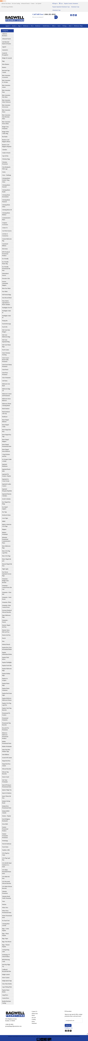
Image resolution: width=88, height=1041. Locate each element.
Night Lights (5, 569)
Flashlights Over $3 (7, 307)
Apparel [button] (7, 25)
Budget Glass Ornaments (5, 127)
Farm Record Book (7, 297)
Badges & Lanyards (7, 58)
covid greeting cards (5, 950)
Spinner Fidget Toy (7, 790)
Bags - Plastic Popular (5, 934)
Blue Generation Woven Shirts (6, 122)
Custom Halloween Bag (7, 239)
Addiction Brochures (4, 34)
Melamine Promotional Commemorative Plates (6, 540)
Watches (4, 904)
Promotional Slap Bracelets (6, 724)
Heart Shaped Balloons (5, 420)
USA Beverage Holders (7, 6)
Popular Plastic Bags (5, 684)
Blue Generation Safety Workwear (6, 101)
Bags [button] (19, 25)
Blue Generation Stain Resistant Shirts (6, 116)
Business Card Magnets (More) (6, 140)
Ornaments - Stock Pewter (6, 598)
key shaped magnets (5, 507)
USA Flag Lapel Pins (6, 859)
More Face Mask (6, 288)
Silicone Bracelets (6, 768)
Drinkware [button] (25, 25)
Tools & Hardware (6, 843)
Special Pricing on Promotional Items (6, 785)
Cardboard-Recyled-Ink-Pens (6, 970)
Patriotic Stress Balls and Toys (5, 631)
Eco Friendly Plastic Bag (5, 262)
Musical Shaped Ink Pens (7, 564)
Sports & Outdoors (6, 793)
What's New (5, 907)
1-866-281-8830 (9, 1024)
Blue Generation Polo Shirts (6, 96)
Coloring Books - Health (6, 190)
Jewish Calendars (6, 499)
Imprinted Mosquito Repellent (7, 490)
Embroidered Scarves (5, 274)
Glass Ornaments (6, 377)
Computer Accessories (5, 223)
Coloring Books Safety (6, 205)
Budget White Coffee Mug (5, 132)
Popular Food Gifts (7, 665)
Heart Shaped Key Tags (6, 435)
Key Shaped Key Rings (6, 503)
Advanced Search (25, 3)
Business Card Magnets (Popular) (6, 145)
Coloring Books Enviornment (6, 195)
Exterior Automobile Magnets (5, 283)
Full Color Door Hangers (6, 330)
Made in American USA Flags (6, 525)
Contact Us (5, 227)
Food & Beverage (6, 323)
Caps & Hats (5, 156)
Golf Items (4, 380)
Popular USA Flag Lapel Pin (6, 704)
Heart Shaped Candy (5, 425)
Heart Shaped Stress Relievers (6, 450)
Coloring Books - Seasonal (6, 186)
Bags (3, 61)
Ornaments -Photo (6, 602)
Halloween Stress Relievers (6, 399)
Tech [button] (59, 25)
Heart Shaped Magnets (5, 440)
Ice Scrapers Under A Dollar (7, 460)
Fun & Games (5, 349)
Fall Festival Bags (6, 294)
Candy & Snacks (6, 152)
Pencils (4, 638)
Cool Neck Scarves (7, 230)
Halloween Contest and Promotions (6, 394)
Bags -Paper (5, 938)
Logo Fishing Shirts (7, 987)
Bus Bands (4, 136)
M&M (3, 521)
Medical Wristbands (5, 533)
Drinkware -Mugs (78, 25)
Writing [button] (64, 25)
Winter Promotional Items (7, 916)
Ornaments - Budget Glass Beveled (5, 580)
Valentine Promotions (5, 892)
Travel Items (5, 847)
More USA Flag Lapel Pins (6, 551)
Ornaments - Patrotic (5, 621)
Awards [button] (14, 25)
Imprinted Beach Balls (6, 470)
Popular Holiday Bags (6, 674)
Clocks (4, 172)
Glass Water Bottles (7, 983)
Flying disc (5, 320)
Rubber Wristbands (7, 746)
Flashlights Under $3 (6, 316)
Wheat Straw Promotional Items (6, 911)
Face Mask (4, 291)
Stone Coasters (5, 977)
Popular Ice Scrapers (5, 679)
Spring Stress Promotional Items (6, 807)
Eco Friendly (5, 258)
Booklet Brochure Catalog (6, 1002)
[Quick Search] (42, 17)
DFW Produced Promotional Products (6, 253)
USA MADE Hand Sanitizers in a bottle (6, 864)
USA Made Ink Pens (6, 877)
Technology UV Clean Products (6, 955)
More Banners (5, 64)
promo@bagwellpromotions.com (13, 1026)
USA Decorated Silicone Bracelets (6, 882)
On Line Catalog (16, 3)
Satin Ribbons (5, 754)
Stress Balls (5, 824)
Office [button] (53, 25)
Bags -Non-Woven (6, 941)
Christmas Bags (6, 159)
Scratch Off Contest (7, 757)
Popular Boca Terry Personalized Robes (7, 648)
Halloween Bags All (6, 389)
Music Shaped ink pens (6, 560)
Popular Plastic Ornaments (5, 689)
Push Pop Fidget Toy (6, 965)
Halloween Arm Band (6, 384)
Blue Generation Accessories (6, 76)
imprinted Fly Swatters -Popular (6, 475)
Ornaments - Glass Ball (6, 593)
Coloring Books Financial (6, 200)
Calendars (4, 149)
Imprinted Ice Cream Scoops (5, 480)
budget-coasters (6, 974)
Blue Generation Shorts (6, 111)
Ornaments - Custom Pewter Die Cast (7, 587)
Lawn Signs (5, 518)
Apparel (4, 46)
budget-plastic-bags (7, 980)
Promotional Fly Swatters (6, 714)
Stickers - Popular (6, 816)
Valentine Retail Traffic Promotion (6, 897)
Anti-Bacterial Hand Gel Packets (6, 42)
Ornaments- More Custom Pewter (6, 606)
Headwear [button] (37, 25)
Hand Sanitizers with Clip (6, 412)
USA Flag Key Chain (5, 854)
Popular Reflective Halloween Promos (6, 699)
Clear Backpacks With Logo (6, 168)
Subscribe (68, 1025)
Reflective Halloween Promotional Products (5, 735)
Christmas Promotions (5, 163)
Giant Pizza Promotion (5, 373)
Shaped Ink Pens (6, 760)
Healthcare (4, 416)
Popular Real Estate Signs (7, 694)
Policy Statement (34, 1022)
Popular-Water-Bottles (6, 991)
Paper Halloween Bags (6, 616)
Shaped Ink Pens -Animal (6, 764)
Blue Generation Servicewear (6, 106)
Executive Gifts (6, 278)
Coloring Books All (7, 209)
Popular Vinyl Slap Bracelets (6, 709)
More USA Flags (6, 556)
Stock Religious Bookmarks (6, 820)
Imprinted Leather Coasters (6, 485)
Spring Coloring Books (6, 802)
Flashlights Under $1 (6, 311)
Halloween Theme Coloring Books (6, 404)
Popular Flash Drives (5, 658)
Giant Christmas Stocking (6, 353)
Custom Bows (5, 998)
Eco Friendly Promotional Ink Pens (6, 268)
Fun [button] (32, 25)
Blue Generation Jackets (6, 86)
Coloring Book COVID (5, 924)
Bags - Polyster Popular (6, 945)
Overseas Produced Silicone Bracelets (7, 611)
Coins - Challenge (6, 175)
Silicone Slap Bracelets (5, 772)
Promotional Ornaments (5, 719)
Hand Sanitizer (5, 408)
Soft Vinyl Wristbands (5, 781)
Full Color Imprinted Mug (6, 340)
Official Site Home (6, 3)
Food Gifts (4, 327)
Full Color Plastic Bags (6, 345)
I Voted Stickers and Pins (6, 455)
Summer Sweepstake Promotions (5, 835)
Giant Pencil (5, 369)
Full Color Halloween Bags (6, 335)
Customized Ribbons (5, 244)
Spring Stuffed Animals (5, 811)
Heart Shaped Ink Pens (6, 430)
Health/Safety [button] (46, 25)
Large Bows (5, 995)
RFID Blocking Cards (6, 960)
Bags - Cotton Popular (5, 929)
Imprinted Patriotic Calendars (6, 494)
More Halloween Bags (6, 547)
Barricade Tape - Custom (6, 71)
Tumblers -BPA (6, 850)
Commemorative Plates (6, 218)
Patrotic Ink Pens (6, 635)
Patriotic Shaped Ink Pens (6, 626)
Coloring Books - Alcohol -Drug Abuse (6, 180)
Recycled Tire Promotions (5, 728)
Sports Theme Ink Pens (6, 797)
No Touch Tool (5, 920)
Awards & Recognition (5, 54)
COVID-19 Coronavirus (5, 234)
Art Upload (38, 3)
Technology (5, 840)
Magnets (4, 529)
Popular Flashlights (7, 662)
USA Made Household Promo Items (6, 871)
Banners (4, 67)
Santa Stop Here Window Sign (6, 750)
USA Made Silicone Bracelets (7, 887)
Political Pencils (6, 644)
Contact (32, 3)
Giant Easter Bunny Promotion (7, 365)
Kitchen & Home (6, 515)
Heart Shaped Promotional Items (6, 445)
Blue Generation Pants (6, 91)
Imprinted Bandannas (4, 465)
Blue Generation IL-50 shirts (6, 81)
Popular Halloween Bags (7, 669)
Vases (3, 901)
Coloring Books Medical (6, 213)
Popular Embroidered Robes (7, 653)
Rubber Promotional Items (6, 742)
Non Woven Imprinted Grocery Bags (6, 573)
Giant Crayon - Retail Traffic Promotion (5, 359)
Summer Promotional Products (5, 828)
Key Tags (4, 512)
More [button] (70, 25)
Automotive (5, 50)
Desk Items (5, 248)
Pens (3, 641)
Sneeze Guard (5, 777)
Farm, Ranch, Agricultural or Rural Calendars (6, 302)
